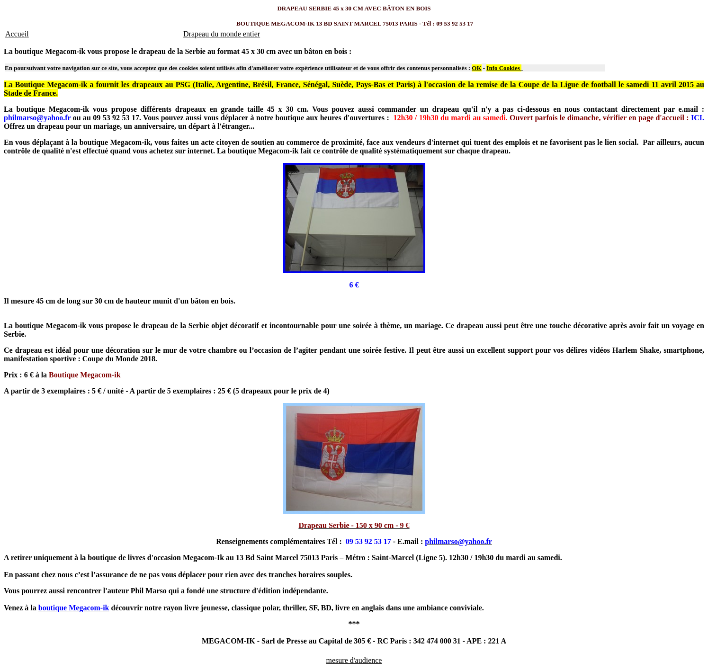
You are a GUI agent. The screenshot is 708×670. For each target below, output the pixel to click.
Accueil (17, 34)
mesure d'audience (354, 660)
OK (476, 67)
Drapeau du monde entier (221, 34)
